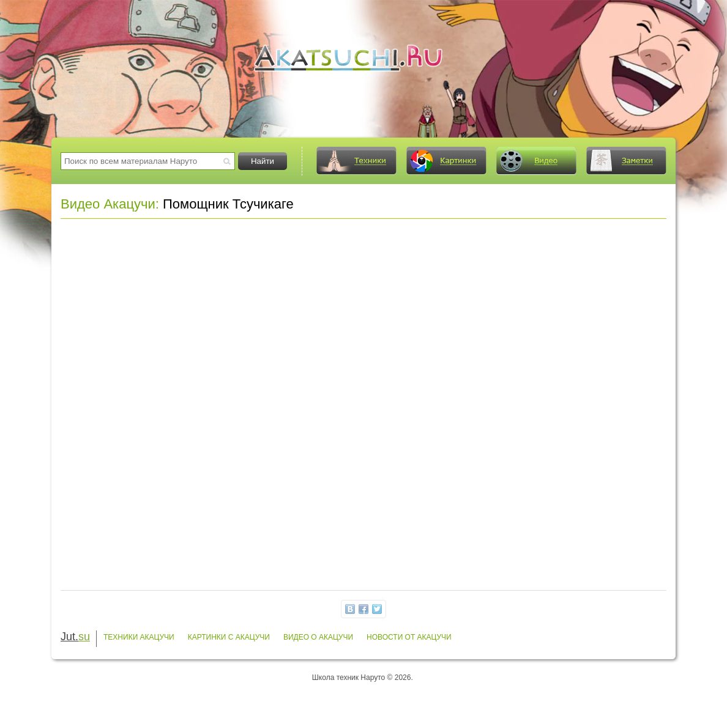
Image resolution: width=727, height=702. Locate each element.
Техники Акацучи (138, 637)
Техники (356, 161)
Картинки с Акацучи (229, 637)
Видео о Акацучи (318, 637)
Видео (536, 161)
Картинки (446, 161)
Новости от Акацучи (409, 637)
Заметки (626, 161)
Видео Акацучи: (110, 204)
